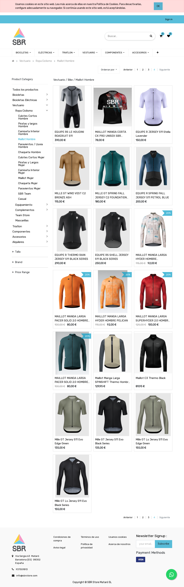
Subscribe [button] (163, 543)
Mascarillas (22, 220)
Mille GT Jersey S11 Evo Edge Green (69, 441)
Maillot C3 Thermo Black (150, 378)
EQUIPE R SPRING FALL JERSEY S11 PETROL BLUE (152, 195)
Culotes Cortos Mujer (31, 157)
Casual (22, 199)
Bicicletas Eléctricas (24, 100)
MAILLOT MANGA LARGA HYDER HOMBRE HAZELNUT (151, 257)
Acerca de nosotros (119, 544)
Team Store (22, 215)
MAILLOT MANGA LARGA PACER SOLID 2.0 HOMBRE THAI (71, 318)
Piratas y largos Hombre (27, 125)
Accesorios (19, 236)
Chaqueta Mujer (28, 183)
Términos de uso (90, 537)
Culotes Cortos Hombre (27, 117)
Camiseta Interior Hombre (29, 133)
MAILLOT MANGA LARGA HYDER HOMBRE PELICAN (111, 318)
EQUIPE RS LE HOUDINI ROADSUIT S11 (69, 134)
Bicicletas (18, 94)
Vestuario (18, 105)
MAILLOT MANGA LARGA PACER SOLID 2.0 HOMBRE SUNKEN (71, 380)
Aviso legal (59, 547)
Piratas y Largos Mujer (28, 164)
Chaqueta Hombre (29, 152)
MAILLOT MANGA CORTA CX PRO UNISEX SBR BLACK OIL (110, 134)
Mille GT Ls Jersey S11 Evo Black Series (71, 503)
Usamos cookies (118, 537)
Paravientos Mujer (29, 188)
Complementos (24, 210)
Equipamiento (23, 204)
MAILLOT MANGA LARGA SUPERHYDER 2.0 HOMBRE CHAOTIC (153, 318)
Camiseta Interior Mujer (29, 171)
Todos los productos (25, 89)
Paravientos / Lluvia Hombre (30, 146)
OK (158, 6)
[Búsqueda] (151, 36)
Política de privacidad (87, 546)
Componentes (21, 231)
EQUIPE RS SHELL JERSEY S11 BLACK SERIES (111, 257)
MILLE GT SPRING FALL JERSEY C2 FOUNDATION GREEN (111, 195)
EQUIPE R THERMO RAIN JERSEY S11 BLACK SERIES (71, 257)
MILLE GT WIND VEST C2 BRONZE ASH (70, 195)
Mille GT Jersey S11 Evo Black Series (109, 441)
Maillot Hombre (26, 139)
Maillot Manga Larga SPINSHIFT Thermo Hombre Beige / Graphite (112, 380)
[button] (157, 52)
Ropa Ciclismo (24, 110)
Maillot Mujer (26, 178)
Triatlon (17, 226)
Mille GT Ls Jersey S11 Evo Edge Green (152, 441)
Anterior (128, 69)
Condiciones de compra (62, 539)
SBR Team (24, 193)
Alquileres (18, 242)
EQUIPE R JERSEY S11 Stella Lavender (153, 134)
